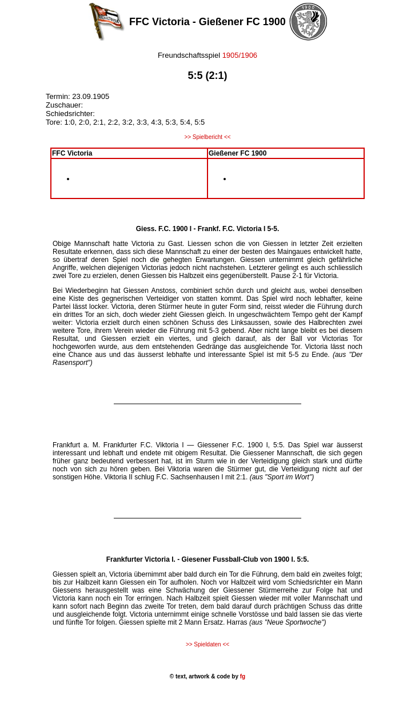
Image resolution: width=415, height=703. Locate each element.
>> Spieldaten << (207, 644)
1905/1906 (239, 55)
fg (241, 676)
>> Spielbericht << (207, 137)
